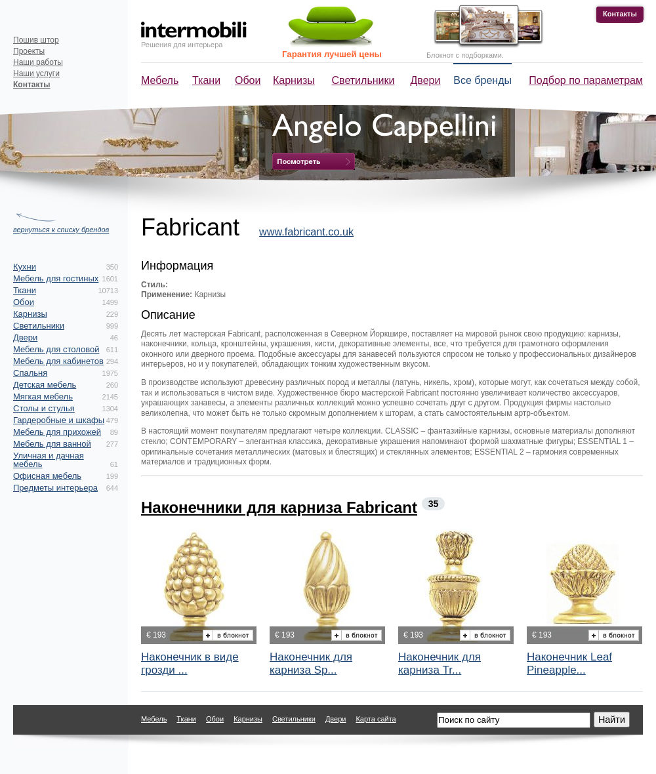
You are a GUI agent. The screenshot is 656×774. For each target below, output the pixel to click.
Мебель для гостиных (55, 278)
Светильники (363, 80)
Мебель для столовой (56, 349)
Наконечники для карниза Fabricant (279, 507)
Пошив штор (36, 40)
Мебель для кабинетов (58, 361)
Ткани (206, 80)
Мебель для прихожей (57, 432)
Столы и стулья (44, 408)
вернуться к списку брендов (61, 230)
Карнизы (294, 80)
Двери (426, 80)
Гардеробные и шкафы (58, 420)
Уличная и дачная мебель (48, 460)
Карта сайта (376, 719)
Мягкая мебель (43, 396)
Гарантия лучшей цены (332, 54)
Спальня (30, 373)
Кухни (24, 267)
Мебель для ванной (52, 444)
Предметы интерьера (55, 488)
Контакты (620, 14)
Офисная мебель (47, 476)
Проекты (29, 51)
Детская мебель (44, 385)
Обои (247, 80)
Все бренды (482, 80)
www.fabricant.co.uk (306, 231)
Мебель (159, 80)
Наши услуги (36, 73)
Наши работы (38, 62)
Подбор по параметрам (586, 80)
